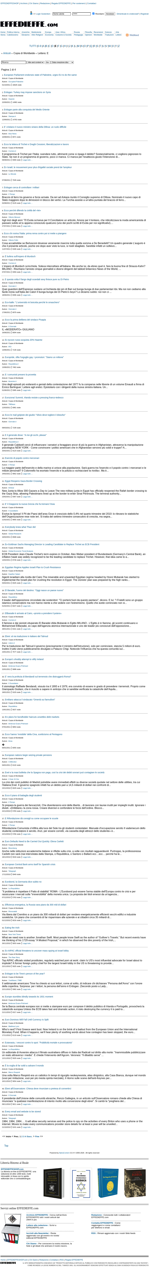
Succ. (29, 1136)
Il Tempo (12, 194)
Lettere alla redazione (37, 1225)
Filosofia (88, 32)
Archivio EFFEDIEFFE (37, 1215)
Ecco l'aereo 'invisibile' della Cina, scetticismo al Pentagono (33, 734)
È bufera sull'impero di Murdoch (20, 256)
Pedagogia (78, 35)
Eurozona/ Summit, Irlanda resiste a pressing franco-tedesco (34, 397)
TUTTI (32, 46)
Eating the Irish (12, 927)
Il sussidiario (13, 511)
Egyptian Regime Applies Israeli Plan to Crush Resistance (33, 567)
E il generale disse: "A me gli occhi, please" (26, 435)
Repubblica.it (14, 364)
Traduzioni (109, 35)
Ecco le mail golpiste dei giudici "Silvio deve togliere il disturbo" (35, 415)
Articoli (7, 53)
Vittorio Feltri (13, 240)
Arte (117, 32)
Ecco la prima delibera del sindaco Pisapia (25, 319)
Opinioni (88, 35)
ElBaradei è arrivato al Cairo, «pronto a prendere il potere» (33, 613)
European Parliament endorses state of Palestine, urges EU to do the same (40, 75)
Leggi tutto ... (28, 160)
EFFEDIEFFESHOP (10, 3)
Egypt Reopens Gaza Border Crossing (23, 481)
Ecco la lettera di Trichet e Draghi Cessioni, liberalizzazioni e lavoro (36, 144)
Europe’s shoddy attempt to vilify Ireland (24, 659)
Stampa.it (12, 116)
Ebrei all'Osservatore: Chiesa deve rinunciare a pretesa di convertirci (38, 1088)
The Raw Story (14, 957)
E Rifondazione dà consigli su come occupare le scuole (31, 818)
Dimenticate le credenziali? (128, 14)
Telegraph (12, 871)
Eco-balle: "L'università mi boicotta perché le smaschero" (32, 302)
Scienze (108, 32)
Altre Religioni (37, 35)
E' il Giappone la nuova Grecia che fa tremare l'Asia (30, 504)
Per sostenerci (78, 3)
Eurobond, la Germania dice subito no (23, 881)
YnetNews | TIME (15, 980)
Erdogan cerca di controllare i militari (21, 187)
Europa (48, 32)
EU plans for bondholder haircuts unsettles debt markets (32, 717)
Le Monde (12, 174)
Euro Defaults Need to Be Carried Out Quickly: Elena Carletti (34, 841)
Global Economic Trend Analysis (21, 551)
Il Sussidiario (13, 683)
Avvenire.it (12, 381)
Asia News (12, 134)
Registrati (145, 14)
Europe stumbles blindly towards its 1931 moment (29, 996)
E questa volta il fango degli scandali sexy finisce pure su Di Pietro (37, 279)
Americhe (26, 32)
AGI (9, 347)
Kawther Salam (14, 574)
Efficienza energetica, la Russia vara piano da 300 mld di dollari (35, 904)
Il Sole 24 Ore (14, 779)
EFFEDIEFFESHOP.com (12, 1169)
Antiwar (11, 488)
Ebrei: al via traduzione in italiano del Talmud (26, 636)
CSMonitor (13, 762)
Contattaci (91, 3)
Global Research (15, 534)
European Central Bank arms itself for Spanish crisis (30, 864)
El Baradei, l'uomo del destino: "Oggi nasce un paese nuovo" (34, 590)
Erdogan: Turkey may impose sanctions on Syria (27, 92)
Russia (77, 32)
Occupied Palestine (16, 82)
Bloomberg (13, 848)
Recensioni (98, 32)
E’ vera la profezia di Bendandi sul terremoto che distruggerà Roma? (38, 676)
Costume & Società (63, 35)
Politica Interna (13, 32)
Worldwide (98, 35)
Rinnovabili (13, 911)
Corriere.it (12, 151)
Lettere (118, 35)
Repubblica (13, 597)
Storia (2, 35)
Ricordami (99, 14)
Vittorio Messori (14, 217)
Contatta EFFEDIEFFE (102, 1223)
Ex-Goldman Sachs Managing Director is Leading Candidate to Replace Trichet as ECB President (52, 544)
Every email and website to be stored (23, 1111)
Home (2, 32)
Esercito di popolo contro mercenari (22, 458)
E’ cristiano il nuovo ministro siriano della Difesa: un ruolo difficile (35, 127)
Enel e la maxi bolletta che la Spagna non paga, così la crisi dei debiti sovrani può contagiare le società (54, 772)
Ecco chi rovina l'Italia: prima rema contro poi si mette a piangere (35, 233)
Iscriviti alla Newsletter (37, 1233)
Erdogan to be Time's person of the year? (25, 973)
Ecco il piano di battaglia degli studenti (23, 795)
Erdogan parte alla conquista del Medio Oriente (27, 109)
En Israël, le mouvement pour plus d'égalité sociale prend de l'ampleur (38, 167)
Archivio (23, 3)
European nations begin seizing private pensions (28, 755)
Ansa (10, 741)
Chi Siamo (33, 3)
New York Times (15, 934)
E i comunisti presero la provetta (20, 374)
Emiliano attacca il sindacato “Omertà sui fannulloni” (30, 699)
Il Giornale (12, 326)
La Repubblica (14, 888)
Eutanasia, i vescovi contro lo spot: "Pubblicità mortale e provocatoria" (38, 1042)
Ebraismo (26, 35)
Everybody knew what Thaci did (20, 527)
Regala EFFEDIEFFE (61, 3)
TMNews (11, 404)
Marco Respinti (14, 1072)
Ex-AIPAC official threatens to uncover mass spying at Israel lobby (37, 950)
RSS (93, 1233)
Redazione (45, 3)
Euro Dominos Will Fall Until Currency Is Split (26, 1019)
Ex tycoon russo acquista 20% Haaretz (23, 340)
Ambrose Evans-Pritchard (18, 666)
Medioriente (36, 32)
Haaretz (12, 99)
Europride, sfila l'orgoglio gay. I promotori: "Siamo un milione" (34, 357)
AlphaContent (64, 1153)
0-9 (39, 46)
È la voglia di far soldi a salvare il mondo (24, 1065)
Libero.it (12, 643)
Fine (37, 1136)
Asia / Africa (60, 32)
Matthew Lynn (14, 1026)
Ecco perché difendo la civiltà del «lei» (22, 210)
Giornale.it (12, 286)
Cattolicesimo (12, 35)
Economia (49, 35)
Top (6, 1145)
